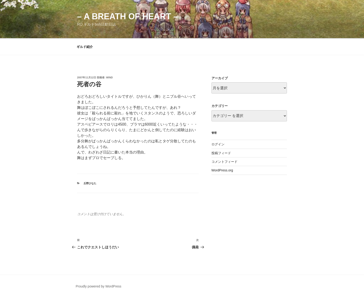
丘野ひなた (90, 183)
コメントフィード (224, 162)
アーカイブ (219, 78)
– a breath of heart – (127, 16)
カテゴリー (219, 106)
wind (109, 77)
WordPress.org (222, 170)
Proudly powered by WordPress (98, 286)
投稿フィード (221, 153)
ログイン (217, 144)
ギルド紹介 (85, 47)
